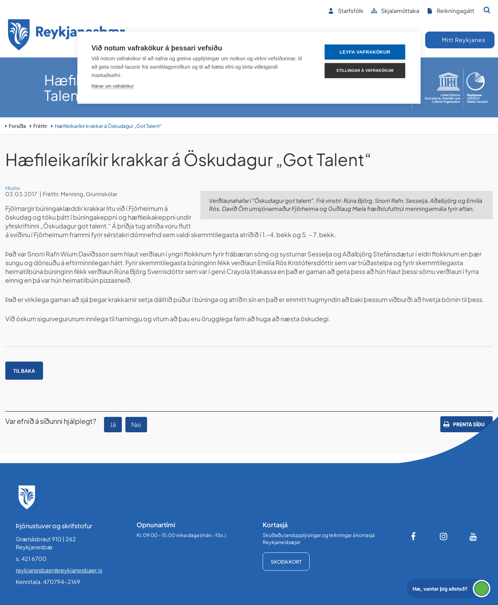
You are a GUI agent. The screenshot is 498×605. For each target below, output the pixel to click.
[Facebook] (414, 536)
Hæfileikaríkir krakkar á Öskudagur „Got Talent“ (108, 126)
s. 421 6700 (31, 558)
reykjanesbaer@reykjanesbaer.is (59, 570)
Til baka (24, 370)
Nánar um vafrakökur (112, 86)
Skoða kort (286, 561)
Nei (136, 424)
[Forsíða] (66, 36)
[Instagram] (443, 536)
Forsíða (17, 126)
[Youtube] (473, 536)
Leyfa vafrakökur (365, 52)
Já (113, 424)
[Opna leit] (487, 9)
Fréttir (40, 126)
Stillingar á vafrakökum (364, 70)
